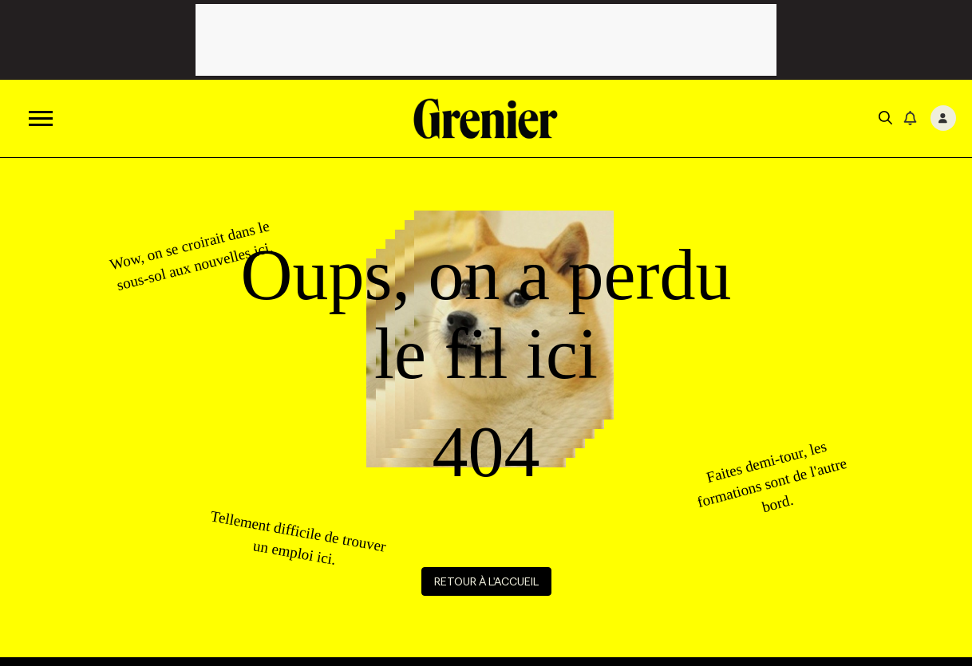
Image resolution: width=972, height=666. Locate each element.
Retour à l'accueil (486, 581)
